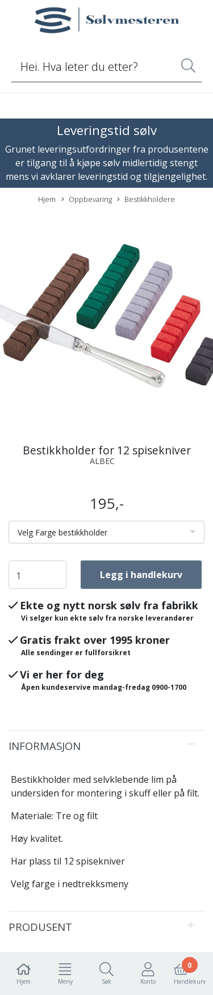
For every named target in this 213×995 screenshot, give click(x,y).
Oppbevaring (86, 199)
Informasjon (45, 746)
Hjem (47, 199)
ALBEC (102, 461)
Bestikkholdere (146, 199)
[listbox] (106, 532)
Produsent (40, 927)
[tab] (106, 746)
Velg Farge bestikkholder (62, 532)
